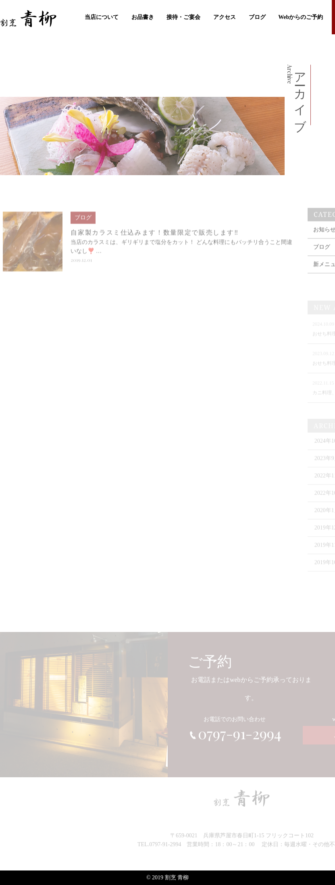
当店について (102, 16)
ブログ (257, 16)
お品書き (142, 16)
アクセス (224, 16)
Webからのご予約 (300, 16)
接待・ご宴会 (183, 16)
